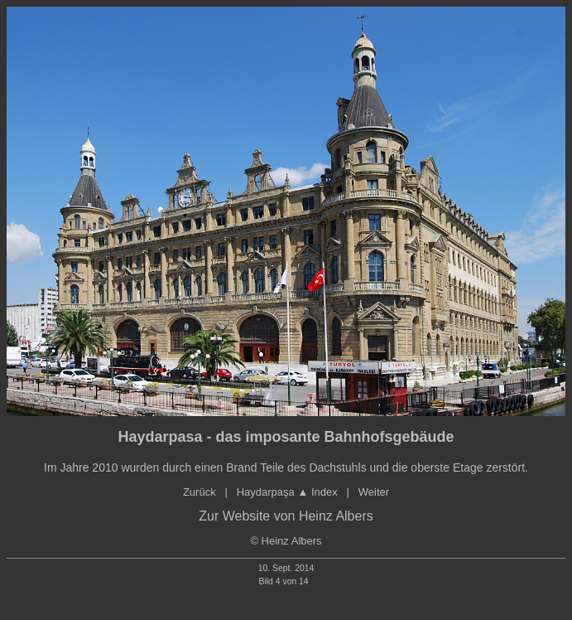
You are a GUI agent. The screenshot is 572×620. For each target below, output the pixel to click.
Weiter (373, 492)
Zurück (199, 492)
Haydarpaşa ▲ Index (292, 492)
